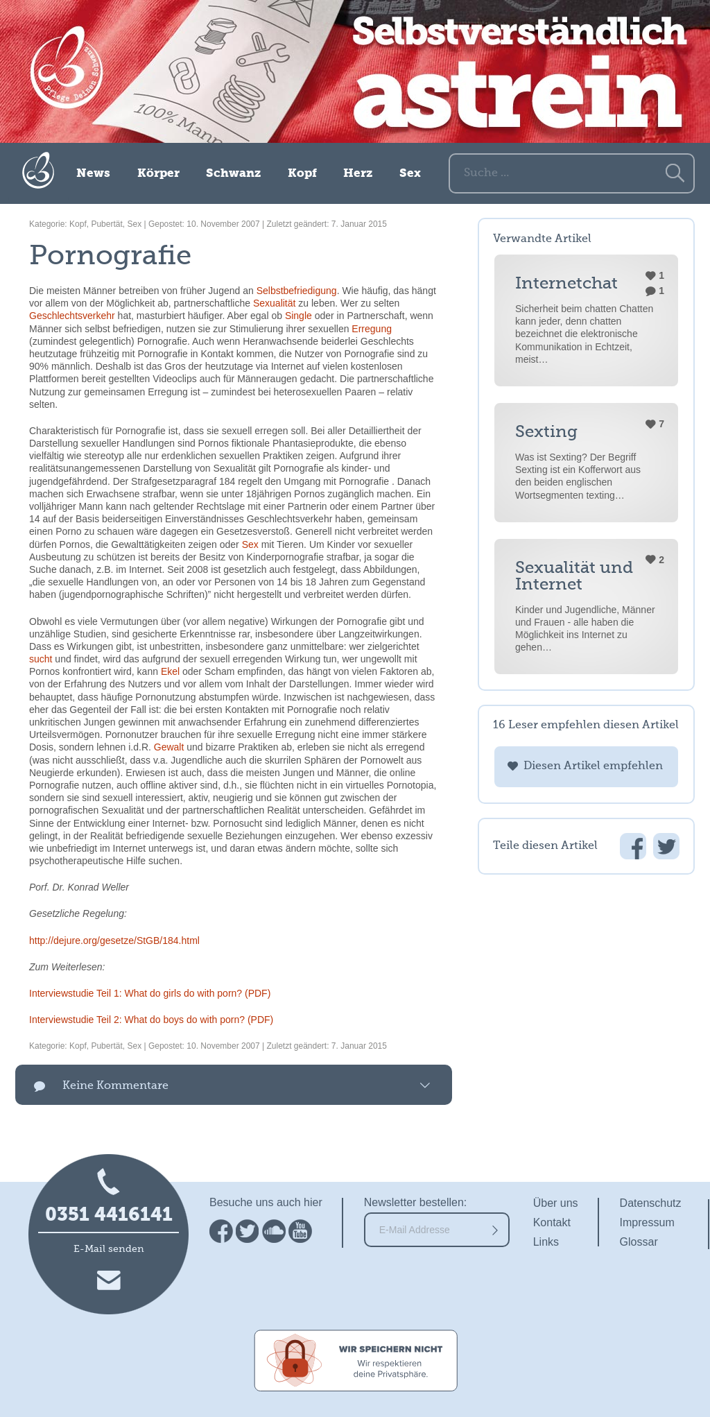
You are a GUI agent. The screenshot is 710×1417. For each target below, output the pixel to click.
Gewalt (169, 747)
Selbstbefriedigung (297, 290)
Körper (158, 174)
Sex (410, 174)
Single (298, 315)
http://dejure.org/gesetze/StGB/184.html (114, 940)
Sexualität (274, 303)
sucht (40, 658)
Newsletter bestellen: (415, 1202)
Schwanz (233, 174)
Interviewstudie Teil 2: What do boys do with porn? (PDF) (151, 1019)
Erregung (372, 328)
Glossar (639, 1242)
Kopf (302, 174)
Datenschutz (651, 1203)
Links (546, 1242)
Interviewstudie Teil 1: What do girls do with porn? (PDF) (149, 993)
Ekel (170, 671)
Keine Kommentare (115, 1086)
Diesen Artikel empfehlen (593, 766)
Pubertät (106, 224)
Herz (357, 174)
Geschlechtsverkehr (72, 315)
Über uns (555, 1203)
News (93, 174)
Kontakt (552, 1222)
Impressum (647, 1222)
